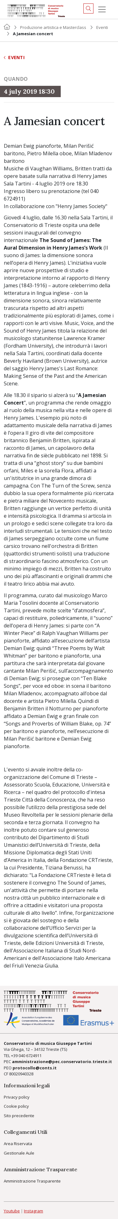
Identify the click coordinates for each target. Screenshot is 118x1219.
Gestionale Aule (19, 1153)
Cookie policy (16, 1106)
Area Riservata (18, 1143)
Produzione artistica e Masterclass (53, 27)
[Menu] (101, 9)
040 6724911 (30, 1055)
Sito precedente (19, 1115)
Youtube (12, 1211)
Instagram (33, 1211)
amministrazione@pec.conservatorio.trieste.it (62, 1061)
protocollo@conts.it (35, 1068)
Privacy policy (17, 1097)
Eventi (102, 27)
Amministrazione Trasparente (32, 1181)
